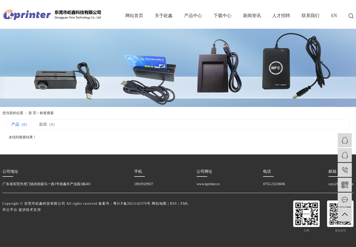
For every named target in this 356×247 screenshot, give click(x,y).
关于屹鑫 (164, 15)
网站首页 (134, 15)
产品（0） (20, 124)
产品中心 (193, 15)
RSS (173, 203)
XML (184, 203)
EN (334, 15)
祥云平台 (9, 210)
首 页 (32, 113)
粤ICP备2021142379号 (132, 203)
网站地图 (159, 203)
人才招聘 (281, 15)
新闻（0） (48, 124)
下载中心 (222, 15)
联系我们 (310, 15)
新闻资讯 (252, 15)
